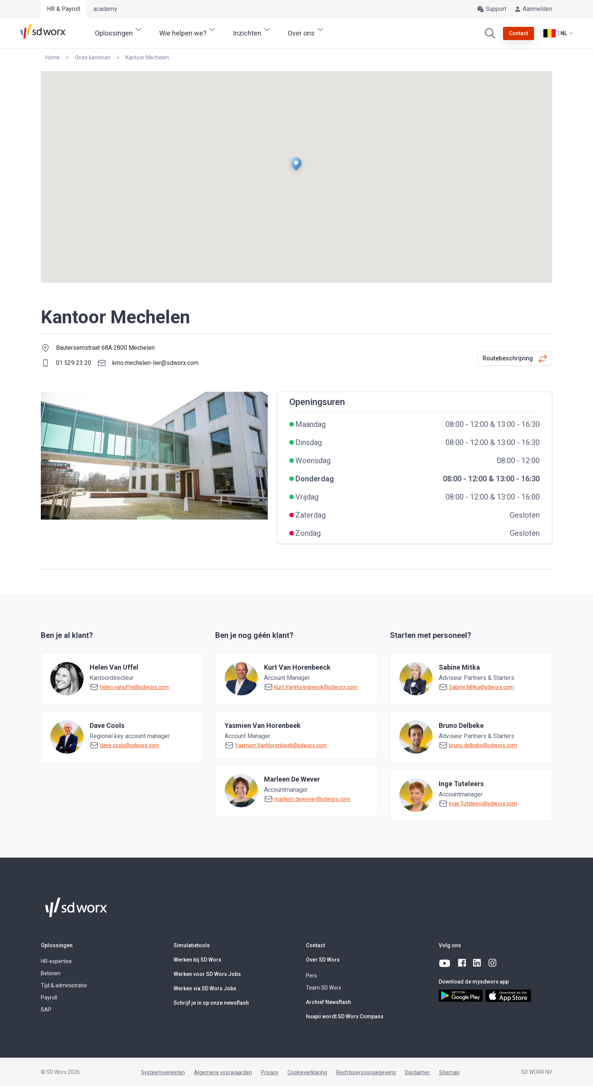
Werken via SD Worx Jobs (205, 988)
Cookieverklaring (307, 1072)
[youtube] (445, 963)
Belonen (51, 973)
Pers (311, 976)
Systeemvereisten (163, 1072)
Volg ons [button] (450, 945)
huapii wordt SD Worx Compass (344, 1016)
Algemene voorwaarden (223, 1072)
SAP (46, 1010)
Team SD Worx (323, 988)
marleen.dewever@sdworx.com (312, 799)
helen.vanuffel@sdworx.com (134, 687)
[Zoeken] (490, 33)
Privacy (269, 1072)
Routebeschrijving (508, 358)
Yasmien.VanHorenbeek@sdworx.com (281, 745)
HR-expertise (56, 961)
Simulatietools (192, 945)
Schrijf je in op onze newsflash (211, 1003)
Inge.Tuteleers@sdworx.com (483, 804)
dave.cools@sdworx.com (129, 745)
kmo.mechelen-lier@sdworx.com (155, 362)
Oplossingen (57, 945)
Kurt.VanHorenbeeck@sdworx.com (315, 687)
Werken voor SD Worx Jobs (207, 974)
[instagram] (492, 963)
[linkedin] (477, 963)
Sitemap (449, 1072)
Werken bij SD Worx (197, 960)
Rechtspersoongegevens (366, 1072)
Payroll (49, 997)
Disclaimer (417, 1072)
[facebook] (462, 963)
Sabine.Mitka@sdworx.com (481, 687)
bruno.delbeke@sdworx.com (483, 745)
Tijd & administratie (64, 985)
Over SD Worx (323, 960)
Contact (315, 945)
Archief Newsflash (328, 1002)
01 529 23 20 (73, 362)
